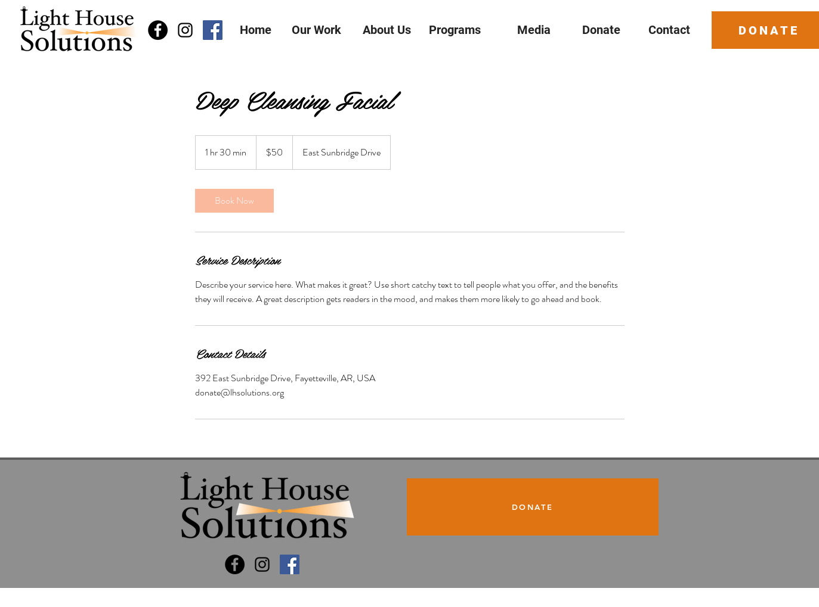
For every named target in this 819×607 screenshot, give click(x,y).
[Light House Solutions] (235, 564)
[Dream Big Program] (289, 564)
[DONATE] (533, 507)
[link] (234, 201)
